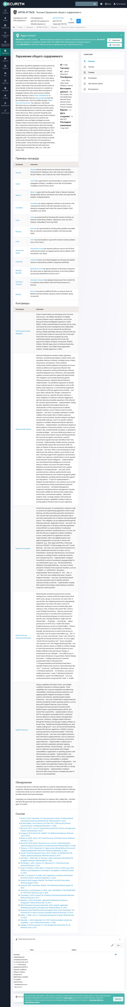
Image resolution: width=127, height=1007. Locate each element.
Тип (118, 945)
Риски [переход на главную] (20, 27)
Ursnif (18, 184)
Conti (17, 220)
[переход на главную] (14, 27)
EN (79, 21)
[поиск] (94, 4)
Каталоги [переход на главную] (29, 27)
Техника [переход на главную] (54, 27)
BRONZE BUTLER (36, 269)
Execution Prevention (23, 548)
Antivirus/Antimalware (23, 429)
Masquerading (40, 98)
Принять (118, 999)
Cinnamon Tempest (37, 280)
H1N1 (18, 242)
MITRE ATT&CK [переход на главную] (42, 27)
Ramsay (18, 232)
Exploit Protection (22, 730)
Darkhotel (19, 262)
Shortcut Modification (41, 95)
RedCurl (18, 294)
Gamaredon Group (36, 249)
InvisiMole (19, 208)
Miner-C (18, 195)
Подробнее (114, 40)
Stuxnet (18, 173)
